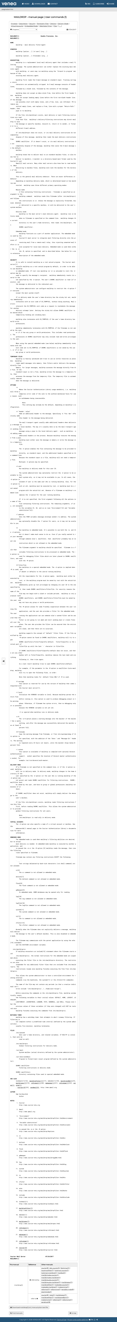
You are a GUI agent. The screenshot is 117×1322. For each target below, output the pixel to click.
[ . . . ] (60, 26)
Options (53, 23)
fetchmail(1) (65, 1268)
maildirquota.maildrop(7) (50, 1282)
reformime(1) (64, 1083)
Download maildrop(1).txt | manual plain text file (29, 1307)
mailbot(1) (61, 1273)
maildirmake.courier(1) (49, 1275)
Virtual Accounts (17, 26)
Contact (52, 4)
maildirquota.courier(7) (50, 1280)
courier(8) (21, 1087)
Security (32, 23)
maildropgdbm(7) (67, 1081)
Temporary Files (43, 23)
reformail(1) (36, 1083)
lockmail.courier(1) (61, 1270)
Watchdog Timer (45, 26)
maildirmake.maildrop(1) (50, 1277)
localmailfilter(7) (47, 1270)
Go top (73, 1313)
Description (23, 23)
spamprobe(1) (46, 1292)
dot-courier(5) (55, 1268)
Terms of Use (61, 1320)
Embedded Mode (31, 26)
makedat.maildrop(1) (49, 1287)
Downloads (38, 4)
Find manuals (16, 1313)
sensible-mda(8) (67, 1289)
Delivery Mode (63, 23)
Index (25, 4)
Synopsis (14, 23)
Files (55, 26)
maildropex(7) (21, 1083)
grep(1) (18, 1085)
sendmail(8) (34, 1087)
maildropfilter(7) (36, 1081)
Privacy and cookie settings (78, 1320)
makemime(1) (49, 1083)
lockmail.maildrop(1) (49, 1273)
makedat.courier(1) (62, 1285)
